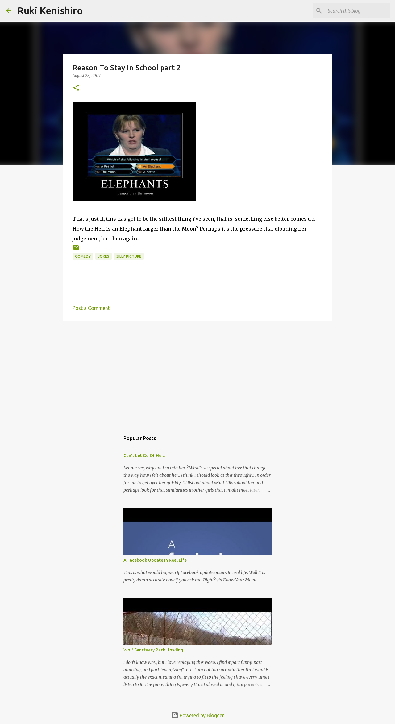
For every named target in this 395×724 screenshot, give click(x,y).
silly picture (128, 256)
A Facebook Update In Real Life (155, 560)
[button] (76, 88)
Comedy (83, 256)
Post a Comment (91, 308)
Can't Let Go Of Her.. (144, 455)
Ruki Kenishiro (50, 10)
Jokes (103, 256)
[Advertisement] (197, 373)
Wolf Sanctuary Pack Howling (153, 649)
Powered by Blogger (197, 715)
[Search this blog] (357, 10)
